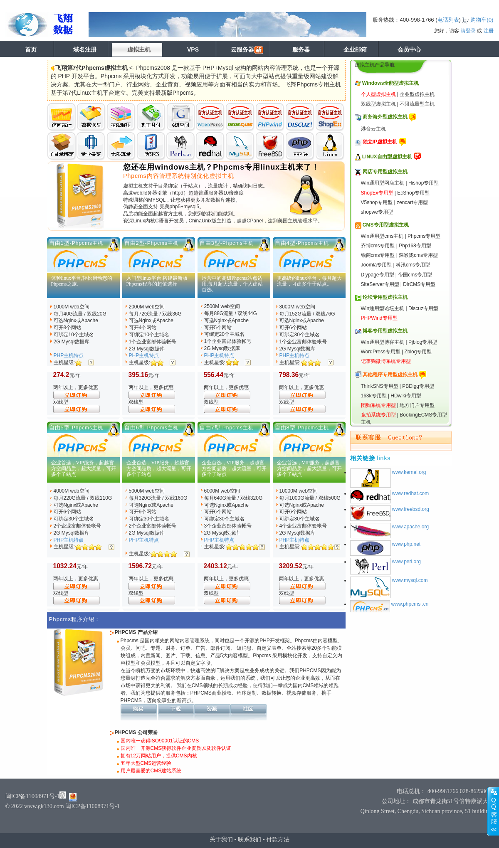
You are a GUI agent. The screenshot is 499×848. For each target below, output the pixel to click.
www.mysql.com (410, 580)
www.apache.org (410, 527)
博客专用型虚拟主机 (385, 331)
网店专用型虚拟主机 (385, 172)
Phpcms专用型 (424, 236)
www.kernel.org (409, 472)
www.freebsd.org (410, 509)
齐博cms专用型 (378, 246)
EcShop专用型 (413, 193)
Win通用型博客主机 (383, 342)
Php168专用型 (415, 246)
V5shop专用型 (377, 202)
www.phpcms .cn (410, 604)
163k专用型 (374, 396)
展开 (493, 811)
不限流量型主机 (417, 104)
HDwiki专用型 (405, 396)
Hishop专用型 (423, 183)
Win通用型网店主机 (383, 183)
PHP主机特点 (69, 355)
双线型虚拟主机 (378, 104)
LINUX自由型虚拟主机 (387, 157)
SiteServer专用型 (380, 284)
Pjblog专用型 (422, 342)
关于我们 (221, 839)
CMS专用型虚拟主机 (386, 225)
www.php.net (406, 544)
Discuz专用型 (423, 308)
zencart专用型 (412, 202)
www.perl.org (406, 562)
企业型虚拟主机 (417, 94)
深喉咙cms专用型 (418, 255)
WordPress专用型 (380, 352)
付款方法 (277, 839)
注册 (489, 31)
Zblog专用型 (418, 352)
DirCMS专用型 (419, 284)
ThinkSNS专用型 (379, 386)
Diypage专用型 (377, 275)
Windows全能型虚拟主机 (390, 83)
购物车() (481, 20)
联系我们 (249, 839)
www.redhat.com (410, 493)
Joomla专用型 (376, 265)
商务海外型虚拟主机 (385, 117)
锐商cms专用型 (378, 255)
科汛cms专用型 (413, 265)
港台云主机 (373, 129)
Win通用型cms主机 (382, 236)
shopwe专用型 (377, 212)
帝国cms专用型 (415, 275)
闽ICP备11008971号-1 (32, 796)
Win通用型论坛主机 (383, 308)
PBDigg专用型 (418, 386)
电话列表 (448, 20)
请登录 (468, 31)
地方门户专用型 (417, 405)
